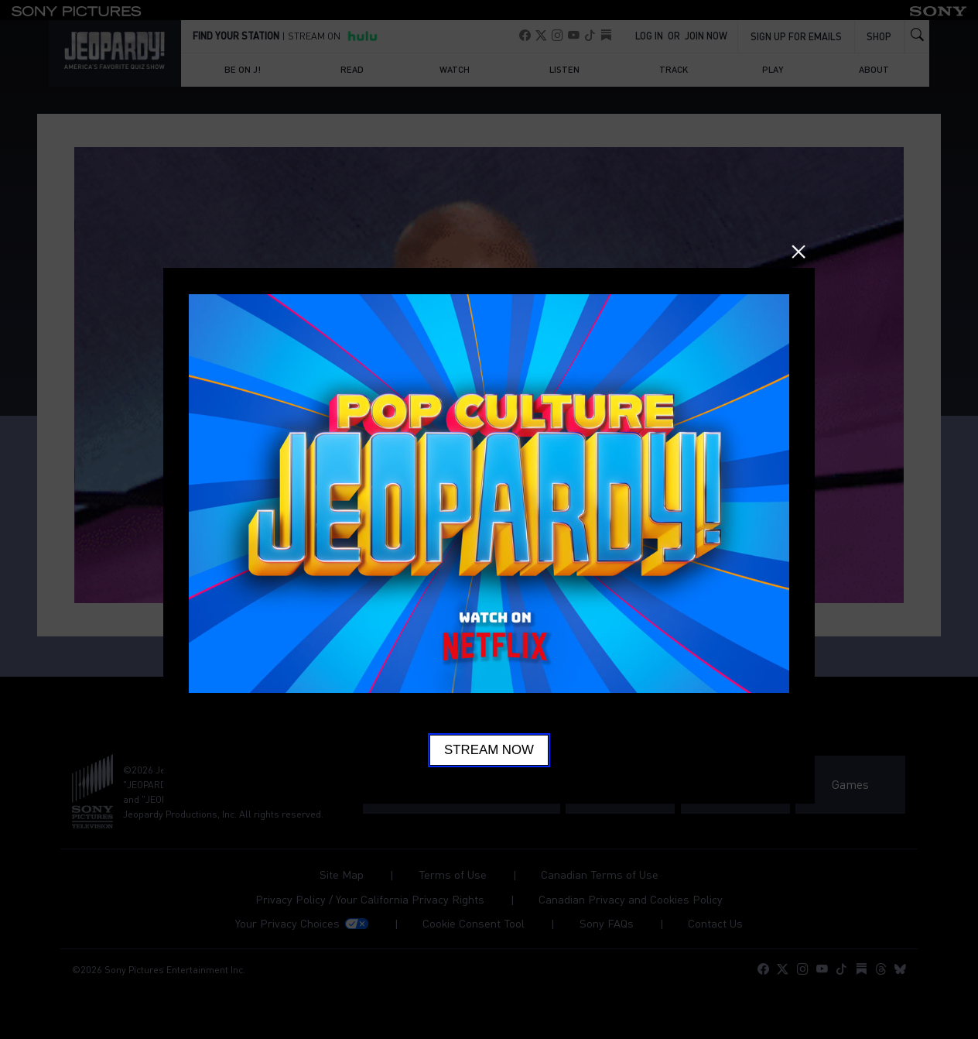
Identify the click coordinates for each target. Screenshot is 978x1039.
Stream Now (489, 749)
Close (798, 251)
